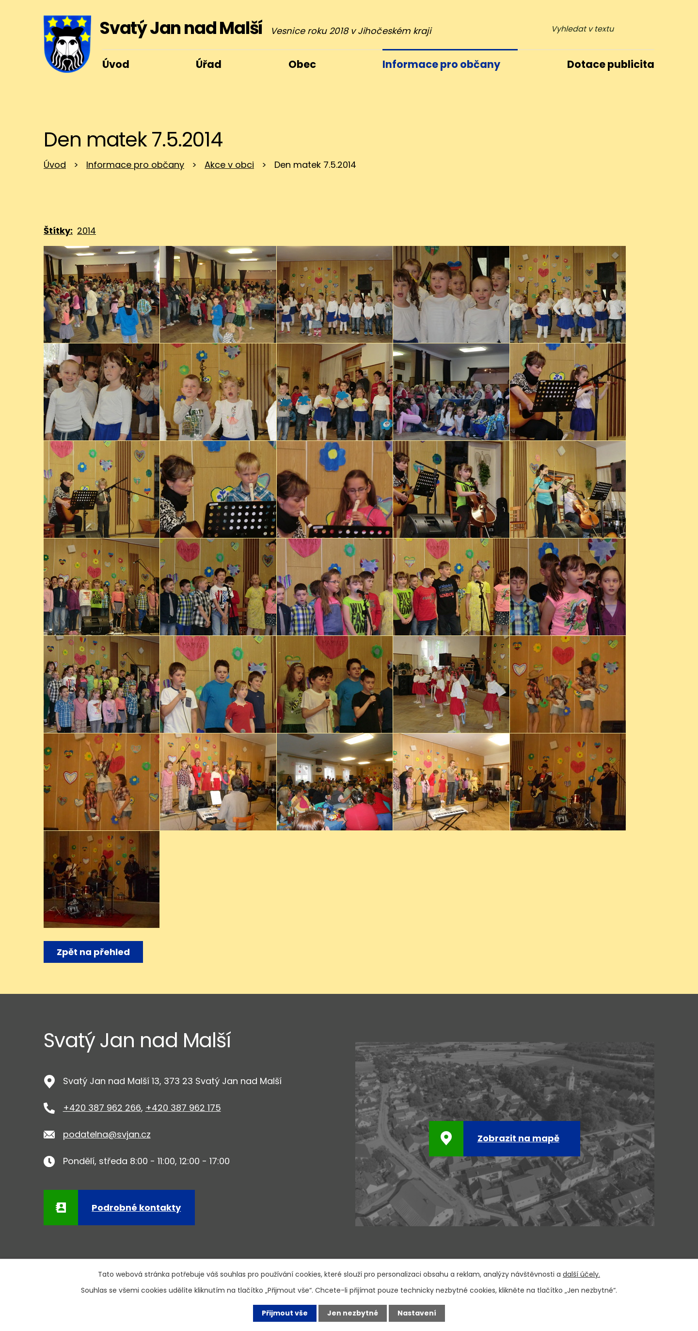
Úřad (209, 64)
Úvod (55, 165)
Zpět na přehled (93, 952)
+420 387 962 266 (102, 1108)
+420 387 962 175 (183, 1108)
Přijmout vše (285, 1313)
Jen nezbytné (352, 1313)
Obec (302, 64)
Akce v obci (229, 165)
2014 (86, 231)
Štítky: (58, 231)
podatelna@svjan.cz (107, 1134)
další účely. (581, 1274)
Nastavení (416, 1313)
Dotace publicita (610, 64)
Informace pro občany (135, 165)
